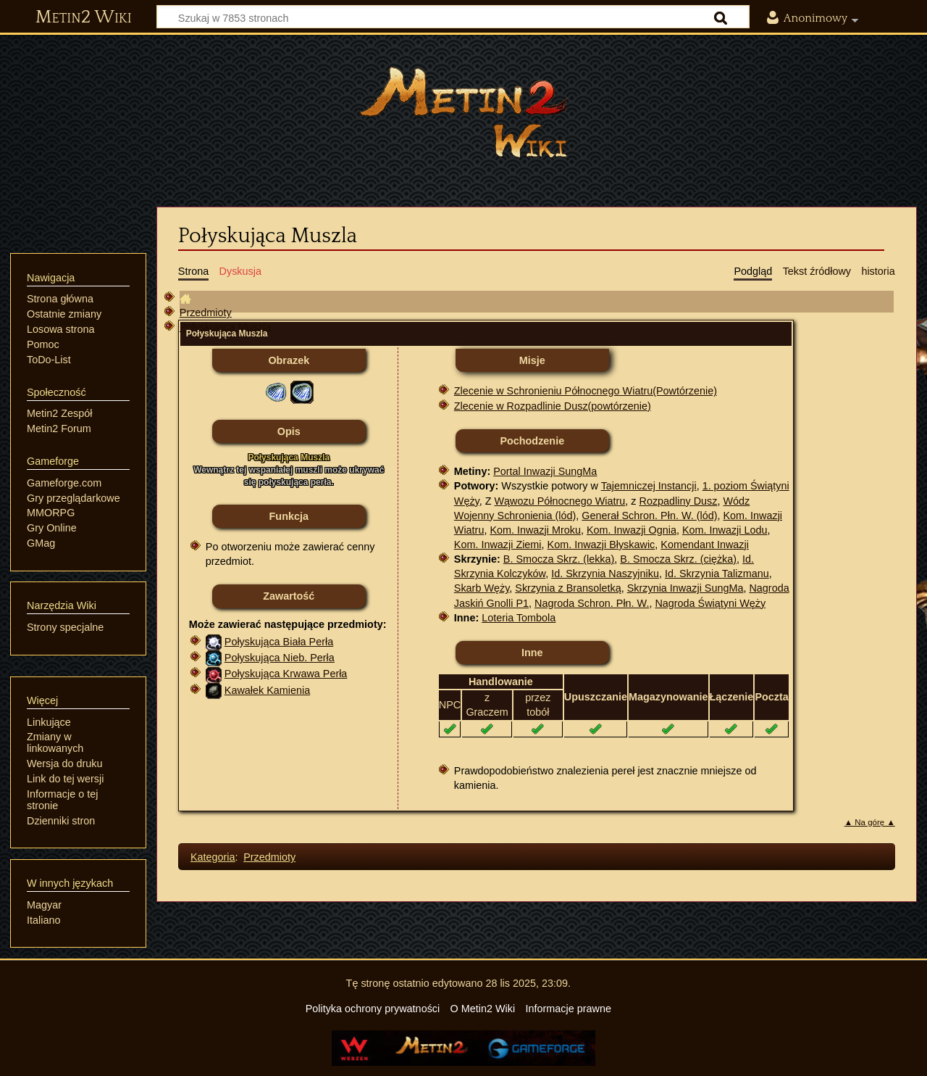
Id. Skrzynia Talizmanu (717, 573)
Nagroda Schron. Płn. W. (591, 603)
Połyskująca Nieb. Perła (280, 657)
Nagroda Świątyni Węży (710, 603)
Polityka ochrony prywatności (373, 1008)
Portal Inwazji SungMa (545, 471)
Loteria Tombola (518, 618)
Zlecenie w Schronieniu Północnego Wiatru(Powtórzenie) (585, 391)
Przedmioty (206, 312)
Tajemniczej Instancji (649, 486)
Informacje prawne (568, 1008)
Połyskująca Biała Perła (279, 641)
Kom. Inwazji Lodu (725, 530)
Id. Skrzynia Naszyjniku (605, 573)
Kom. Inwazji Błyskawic (601, 544)
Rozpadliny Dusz (678, 501)
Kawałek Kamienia (267, 690)
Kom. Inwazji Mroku (535, 530)
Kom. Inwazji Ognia (631, 530)
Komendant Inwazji (704, 544)
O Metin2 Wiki (483, 1008)
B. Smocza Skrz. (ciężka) (678, 559)
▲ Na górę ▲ (869, 822)
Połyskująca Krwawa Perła (286, 673)
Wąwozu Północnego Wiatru (560, 501)
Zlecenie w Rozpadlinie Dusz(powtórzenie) (552, 406)
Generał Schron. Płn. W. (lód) (649, 515)
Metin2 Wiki (83, 17)
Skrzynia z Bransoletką (568, 588)
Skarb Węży (482, 588)
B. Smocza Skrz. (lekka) (559, 559)
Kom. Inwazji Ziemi (498, 544)
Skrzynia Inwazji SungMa (685, 588)
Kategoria (212, 857)
